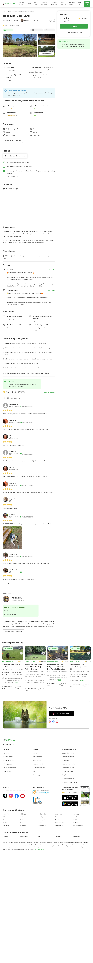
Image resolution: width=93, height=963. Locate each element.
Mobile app (36, 775)
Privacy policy (7, 764)
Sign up (87, 4)
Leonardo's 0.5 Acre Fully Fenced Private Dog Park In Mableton (56, 667)
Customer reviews (39, 767)
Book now (73, 26)
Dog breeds (63, 4)
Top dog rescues (44, 4)
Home (35, 753)
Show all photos (46, 54)
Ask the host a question (13, 631)
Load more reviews (12, 584)
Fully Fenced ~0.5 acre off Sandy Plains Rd (78, 667)
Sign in (79, 4)
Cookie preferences (9, 767)
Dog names (36, 4)
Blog (29, 3)
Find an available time (74, 32)
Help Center (7, 771)
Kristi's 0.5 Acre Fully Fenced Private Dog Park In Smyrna (33, 667)
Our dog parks (21, 4)
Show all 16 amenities (13, 140)
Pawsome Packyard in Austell (11, 666)
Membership (37, 760)
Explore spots (37, 757)
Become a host (72, 4)
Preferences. (39, 849)
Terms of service (8, 760)
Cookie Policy (78, 847)
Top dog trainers (54, 4)
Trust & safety (8, 757)
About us (6, 753)
